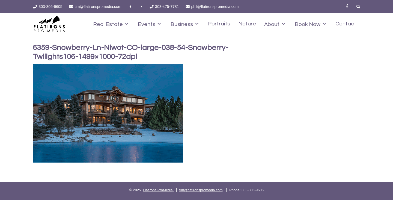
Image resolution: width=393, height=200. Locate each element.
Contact (345, 24)
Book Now (310, 24)
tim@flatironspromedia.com (200, 190)
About (274, 24)
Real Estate (111, 24)
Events (149, 24)
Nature (247, 24)
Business (185, 24)
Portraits (219, 24)
